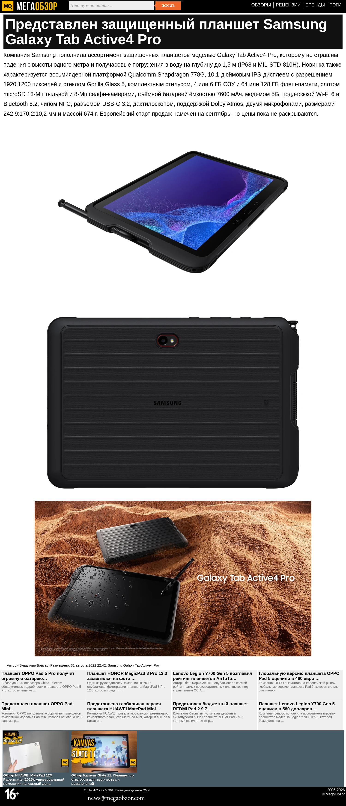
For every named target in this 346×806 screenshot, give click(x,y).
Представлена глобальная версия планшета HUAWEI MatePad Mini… (124, 706)
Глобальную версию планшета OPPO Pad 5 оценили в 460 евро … (299, 676)
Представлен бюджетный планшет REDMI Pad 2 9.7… (210, 706)
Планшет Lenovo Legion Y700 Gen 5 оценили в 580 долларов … (297, 706)
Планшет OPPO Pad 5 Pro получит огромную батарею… (38, 676)
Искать (168, 5)
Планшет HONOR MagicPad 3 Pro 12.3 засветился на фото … (127, 676)
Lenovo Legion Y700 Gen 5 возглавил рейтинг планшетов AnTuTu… (212, 676)
